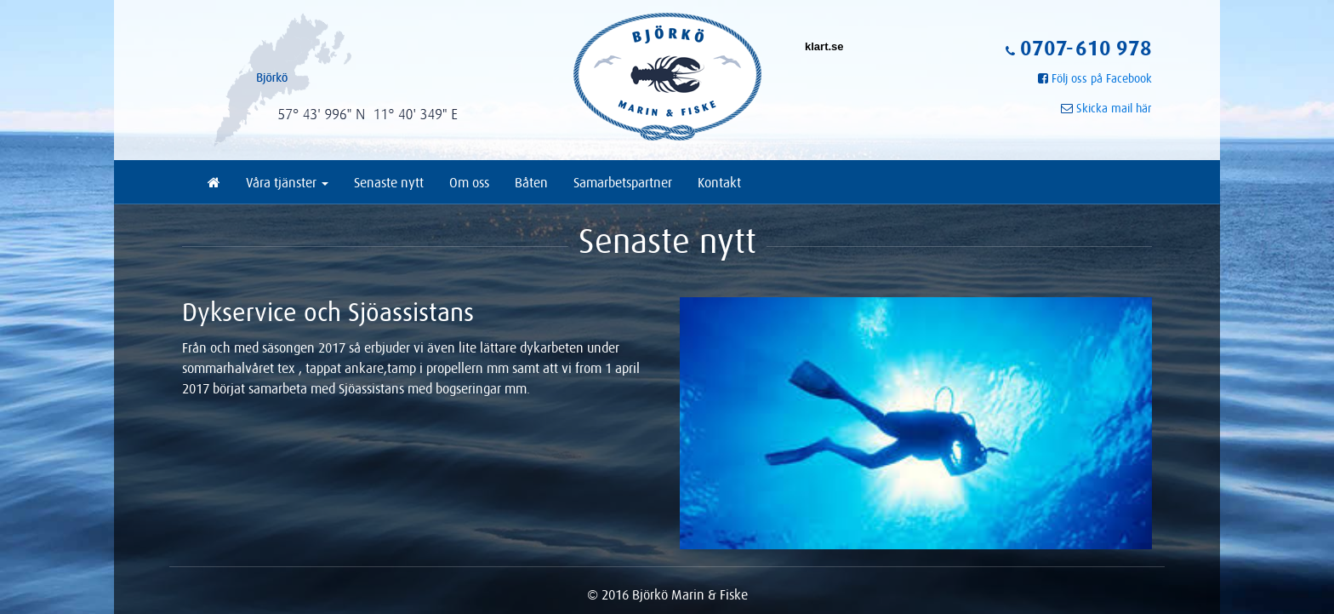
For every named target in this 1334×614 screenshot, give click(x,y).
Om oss (469, 182)
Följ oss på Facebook (1102, 78)
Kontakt (719, 182)
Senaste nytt (389, 182)
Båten (531, 182)
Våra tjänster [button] (287, 182)
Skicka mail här (1114, 108)
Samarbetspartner (622, 182)
